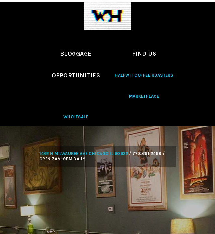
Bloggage (76, 53)
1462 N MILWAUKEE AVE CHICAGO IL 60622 (83, 153)
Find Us (144, 53)
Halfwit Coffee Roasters (144, 75)
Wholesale (75, 116)
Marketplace (144, 96)
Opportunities (76, 75)
